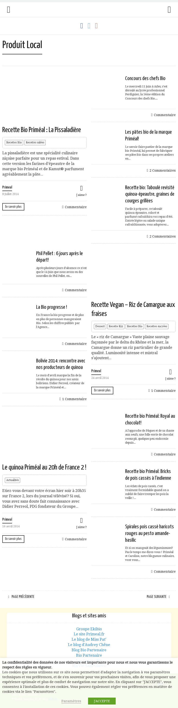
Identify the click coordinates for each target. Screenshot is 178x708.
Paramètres (71, 701)
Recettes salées (35, 142)
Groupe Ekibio (89, 629)
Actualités (12, 480)
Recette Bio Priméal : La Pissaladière (41, 130)
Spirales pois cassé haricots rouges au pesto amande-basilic (149, 533)
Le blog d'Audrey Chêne (89, 645)
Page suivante (156, 597)
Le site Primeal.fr (89, 634)
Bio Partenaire (89, 655)
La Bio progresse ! (51, 307)
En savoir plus (13, 206)
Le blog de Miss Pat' (89, 639)
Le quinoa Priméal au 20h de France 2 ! (44, 467)
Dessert (100, 326)
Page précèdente (23, 597)
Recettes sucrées (156, 326)
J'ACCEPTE (102, 701)
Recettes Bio (14, 142)
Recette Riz (116, 326)
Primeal (7, 187)
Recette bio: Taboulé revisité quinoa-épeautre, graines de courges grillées (149, 194)
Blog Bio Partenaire (89, 650)
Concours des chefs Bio (145, 78)
